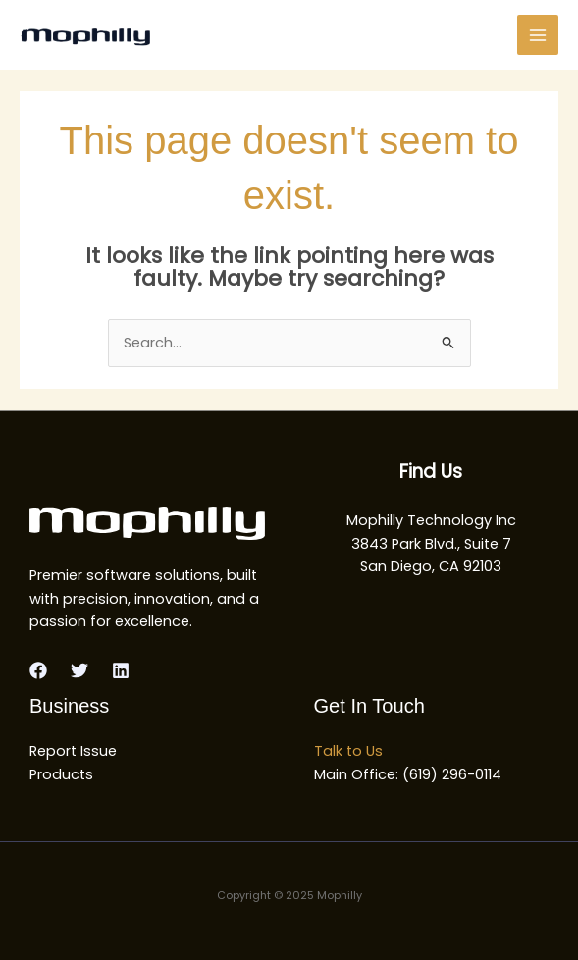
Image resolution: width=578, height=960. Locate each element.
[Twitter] (79, 670)
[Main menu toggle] (537, 35)
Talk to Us (348, 751)
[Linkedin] (121, 670)
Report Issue (73, 751)
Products (61, 774)
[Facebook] (38, 670)
